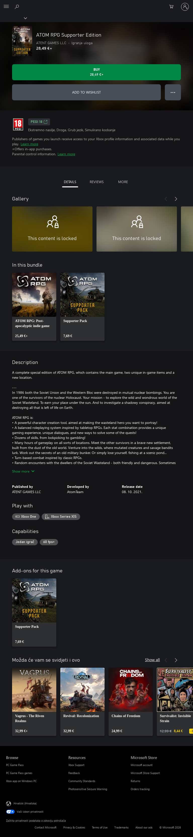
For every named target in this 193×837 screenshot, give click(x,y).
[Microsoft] (96, 4)
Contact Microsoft (46, 827)
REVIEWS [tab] (97, 181)
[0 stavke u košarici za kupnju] (173, 7)
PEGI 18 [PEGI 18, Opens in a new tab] (39, 122)
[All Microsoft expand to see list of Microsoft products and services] (6, 7)
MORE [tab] (123, 181)
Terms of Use (100, 827)
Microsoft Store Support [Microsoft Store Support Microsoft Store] (145, 773)
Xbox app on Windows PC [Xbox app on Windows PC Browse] (21, 781)
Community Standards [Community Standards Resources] (81, 781)
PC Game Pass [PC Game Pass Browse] (15, 765)
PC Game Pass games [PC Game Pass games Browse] (19, 773)
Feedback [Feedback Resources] (74, 773)
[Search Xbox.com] (17, 7)
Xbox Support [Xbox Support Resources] (76, 765)
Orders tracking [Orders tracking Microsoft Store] (140, 789)
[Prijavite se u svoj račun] (185, 7)
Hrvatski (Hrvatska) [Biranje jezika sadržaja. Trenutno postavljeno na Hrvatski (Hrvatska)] (25, 803)
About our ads (144, 827)
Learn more (29, 143)
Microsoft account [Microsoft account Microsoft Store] (142, 765)
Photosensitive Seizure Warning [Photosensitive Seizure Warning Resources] (87, 789)
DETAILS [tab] (70, 181)
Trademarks (121, 827)
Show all (152, 659)
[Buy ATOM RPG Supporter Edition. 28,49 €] (96, 72)
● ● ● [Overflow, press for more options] (173, 92)
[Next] (176, 198)
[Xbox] (13, 18)
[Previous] (166, 198)
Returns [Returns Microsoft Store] (135, 781)
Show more (23, 471)
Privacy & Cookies (74, 827)
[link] (34, 307)
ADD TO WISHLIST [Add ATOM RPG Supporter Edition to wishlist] (86, 92)
